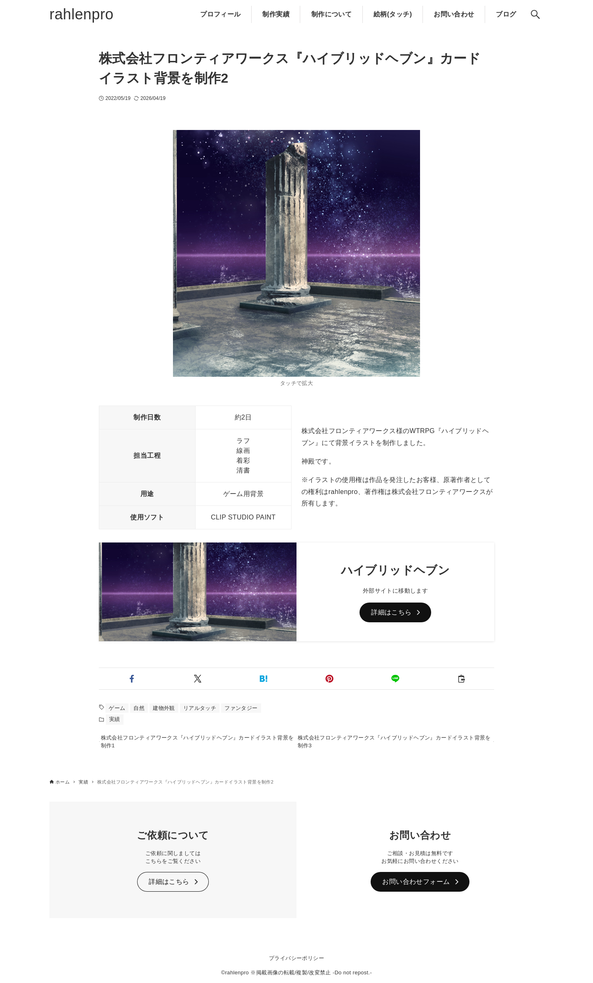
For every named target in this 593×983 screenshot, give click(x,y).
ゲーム (117, 708)
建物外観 (164, 708)
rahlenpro (81, 14)
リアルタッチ (199, 708)
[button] (132, 678)
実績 (114, 719)
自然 (139, 708)
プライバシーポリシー (296, 958)
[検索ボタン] (535, 14)
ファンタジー (240, 708)
